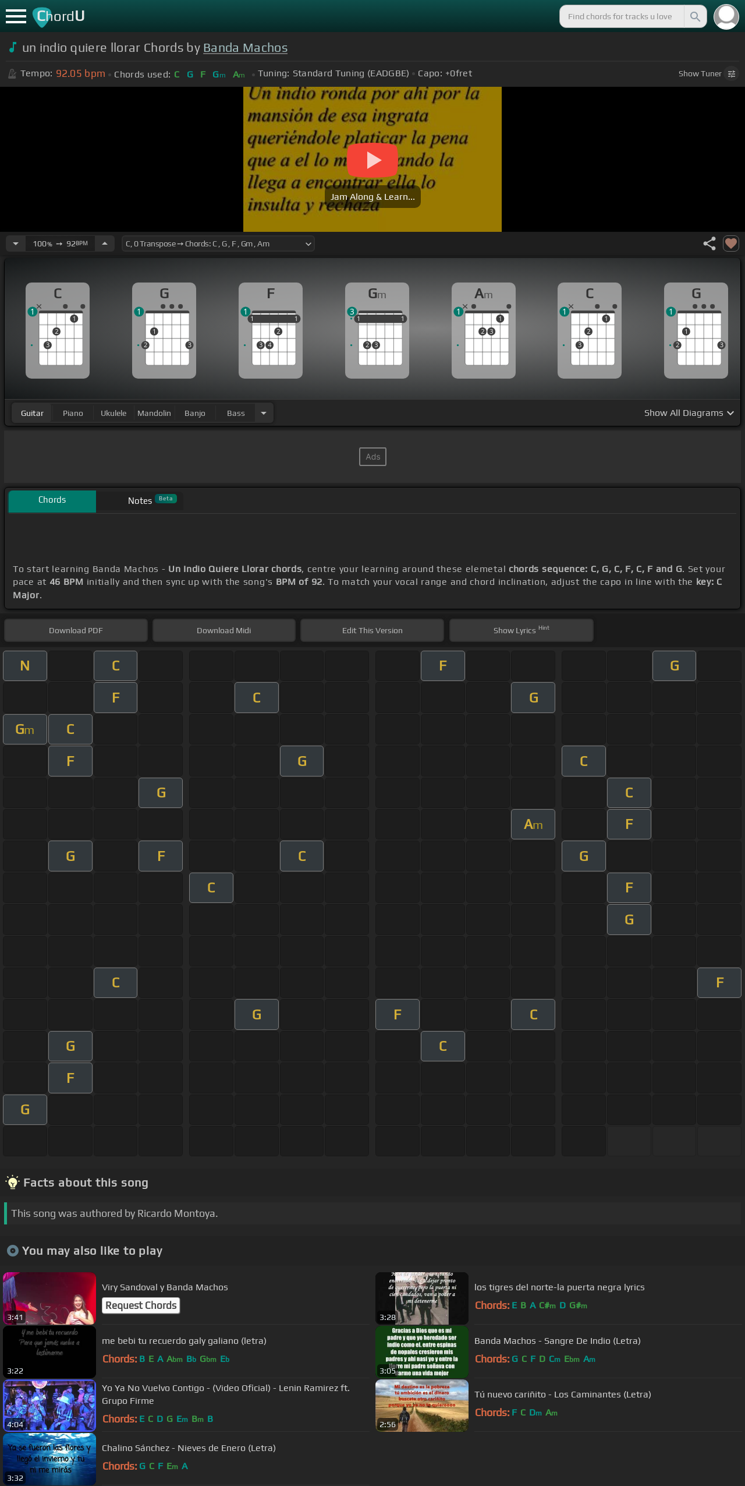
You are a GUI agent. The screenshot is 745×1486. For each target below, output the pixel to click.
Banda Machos (245, 47)
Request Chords (140, 1305)
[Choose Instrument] (263, 413)
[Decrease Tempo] (16, 243)
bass (236, 413)
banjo (195, 413)
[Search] (694, 16)
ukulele (113, 413)
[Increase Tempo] (105, 243)
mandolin (154, 413)
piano (73, 413)
